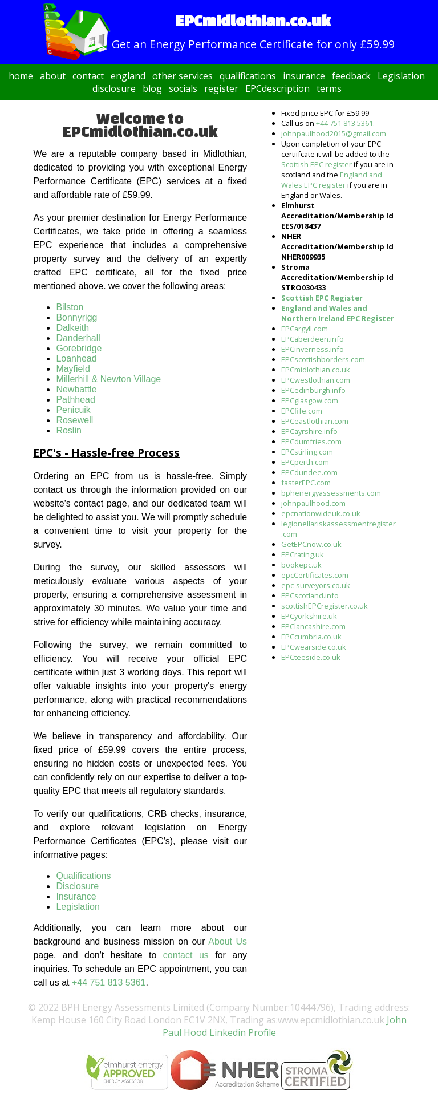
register (221, 88)
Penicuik (73, 410)
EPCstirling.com (307, 452)
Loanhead (76, 358)
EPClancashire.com (313, 626)
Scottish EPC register (316, 164)
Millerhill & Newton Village (108, 379)
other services (182, 76)
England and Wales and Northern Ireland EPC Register (337, 313)
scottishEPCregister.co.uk (324, 606)
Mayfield (73, 369)
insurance (304, 76)
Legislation (401, 76)
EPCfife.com (301, 411)
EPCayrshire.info (309, 431)
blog (152, 88)
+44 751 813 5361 (108, 982)
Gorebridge (79, 348)
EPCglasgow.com (309, 400)
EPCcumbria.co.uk (311, 636)
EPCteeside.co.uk (310, 657)
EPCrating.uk (302, 554)
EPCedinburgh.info (313, 390)
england (128, 76)
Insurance (76, 896)
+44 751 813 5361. (345, 123)
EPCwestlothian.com (315, 380)
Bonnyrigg (76, 317)
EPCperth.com (305, 462)
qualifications (248, 76)
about (53, 76)
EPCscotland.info (310, 595)
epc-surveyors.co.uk (315, 585)
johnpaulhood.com (313, 503)
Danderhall (78, 338)
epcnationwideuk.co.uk (320, 513)
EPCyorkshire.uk (309, 616)
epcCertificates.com (314, 575)
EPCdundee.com (309, 472)
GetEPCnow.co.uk (311, 544)
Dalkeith (72, 328)
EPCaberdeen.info (312, 339)
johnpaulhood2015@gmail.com (333, 133)
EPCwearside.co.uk (313, 647)
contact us (186, 955)
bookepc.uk (301, 565)
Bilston (69, 307)
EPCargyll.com (304, 328)
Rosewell (74, 420)
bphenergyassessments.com (331, 493)
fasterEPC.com (306, 482)
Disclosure (77, 886)
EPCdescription (277, 88)
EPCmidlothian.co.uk (315, 369)
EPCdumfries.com (311, 441)
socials (183, 88)
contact (88, 76)
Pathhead (75, 399)
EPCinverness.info (312, 349)
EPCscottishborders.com (323, 359)
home (21, 76)
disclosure (114, 88)
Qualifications (83, 876)
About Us (227, 941)
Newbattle (76, 389)
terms (329, 88)
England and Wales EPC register (331, 179)
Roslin (68, 430)
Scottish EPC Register (322, 298)
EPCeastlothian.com (314, 421)
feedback (351, 76)
